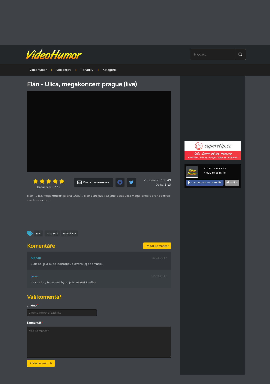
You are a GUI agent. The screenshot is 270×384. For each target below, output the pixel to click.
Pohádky (86, 70)
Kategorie (109, 70)
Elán (38, 233)
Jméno (32, 305)
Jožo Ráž (52, 233)
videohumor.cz (215, 168)
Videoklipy (63, 70)
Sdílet (233, 182)
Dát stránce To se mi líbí (206, 182)
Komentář (35, 323)
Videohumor (38, 70)
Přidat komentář (157, 246)
